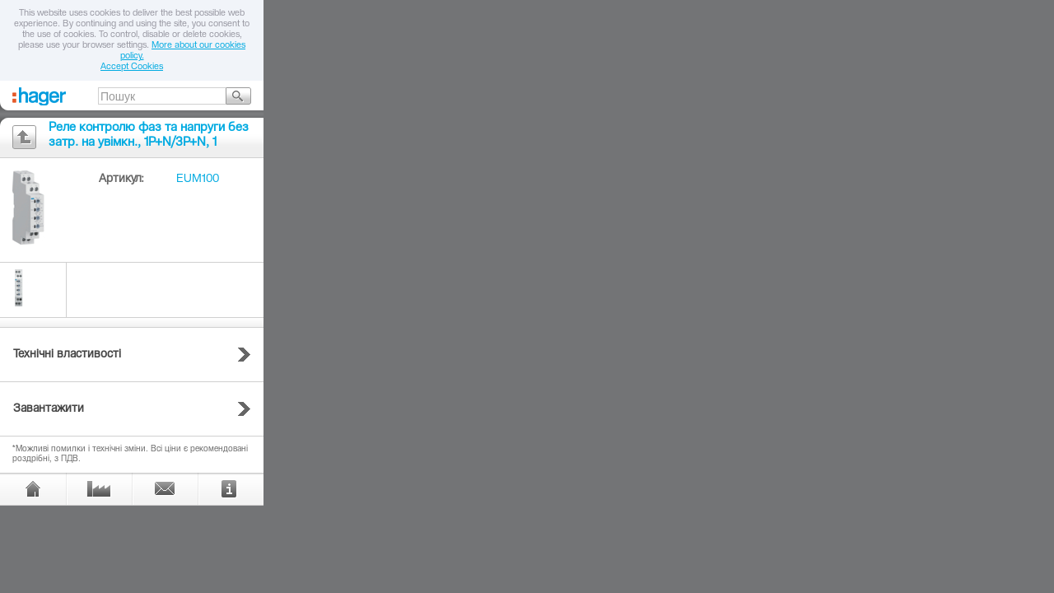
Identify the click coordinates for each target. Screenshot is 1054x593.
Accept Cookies (131, 67)
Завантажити (48, 409)
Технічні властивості (67, 355)
